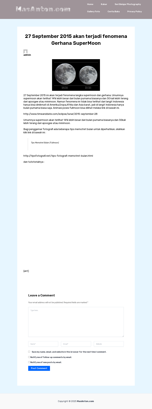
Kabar (104, 4)
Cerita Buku (114, 11)
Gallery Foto (93, 11)
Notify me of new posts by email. (46, 362)
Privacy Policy (134, 11)
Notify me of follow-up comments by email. (51, 357)
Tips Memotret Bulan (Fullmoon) (45, 143)
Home (90, 4)
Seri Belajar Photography (128, 4)
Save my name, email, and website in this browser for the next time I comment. (69, 352)
